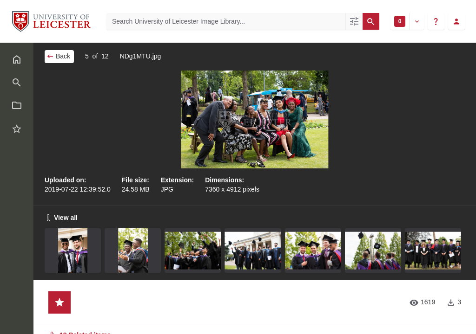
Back (58, 56)
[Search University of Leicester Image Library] (225, 21)
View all (61, 217)
